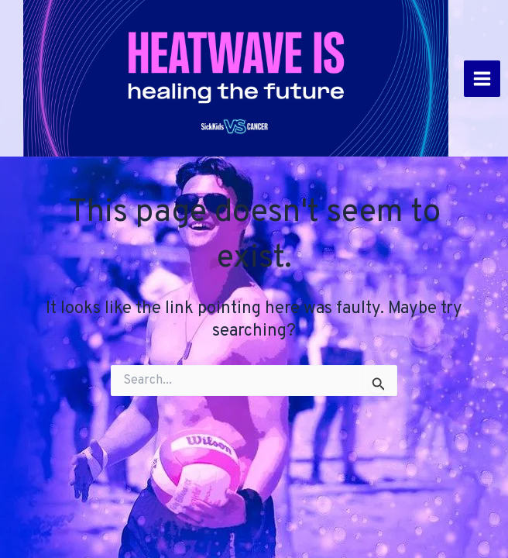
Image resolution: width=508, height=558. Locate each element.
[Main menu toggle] (482, 78)
